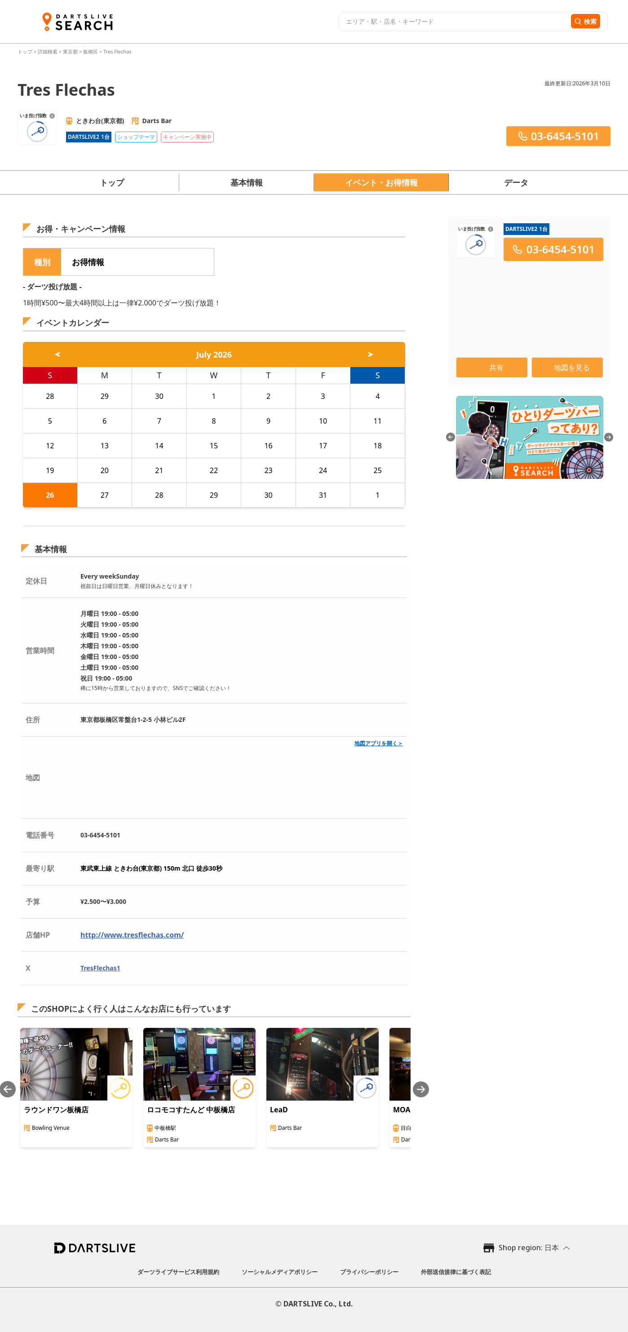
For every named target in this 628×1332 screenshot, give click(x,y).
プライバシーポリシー (369, 1272)
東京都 (70, 51)
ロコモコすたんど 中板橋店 (191, 1110)
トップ (26, 51)
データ (516, 182)
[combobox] (453, 21)
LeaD (279, 1110)
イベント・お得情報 (381, 182)
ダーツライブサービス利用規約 (178, 1272)
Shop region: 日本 (529, 1247)
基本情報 (246, 182)
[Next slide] (420, 1089)
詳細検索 (48, 51)
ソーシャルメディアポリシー (280, 1272)
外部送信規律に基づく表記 (456, 1272)
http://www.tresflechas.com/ (132, 935)
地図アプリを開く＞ (378, 743)
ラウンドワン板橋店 (56, 1110)
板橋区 (90, 51)
